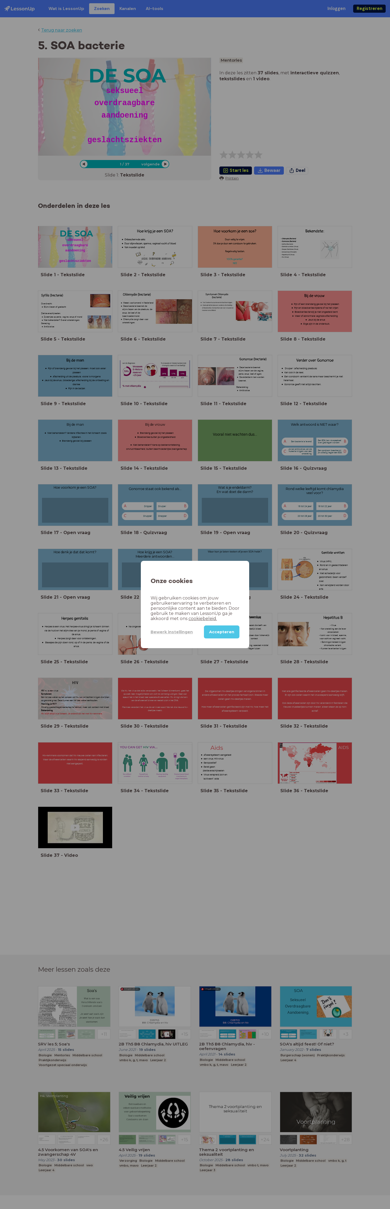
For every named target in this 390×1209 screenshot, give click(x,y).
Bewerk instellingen (172, 632)
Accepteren (221, 632)
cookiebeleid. (202, 618)
